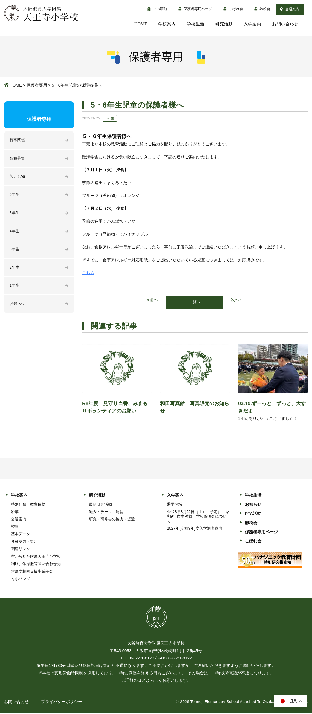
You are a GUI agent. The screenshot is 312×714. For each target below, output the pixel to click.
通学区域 (174, 504)
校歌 (15, 527)
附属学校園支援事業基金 (32, 571)
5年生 (15, 215)
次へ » (237, 300)
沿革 (15, 512)
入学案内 (252, 24)
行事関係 (18, 140)
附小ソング (20, 579)
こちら (88, 272)
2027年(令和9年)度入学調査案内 (194, 529)
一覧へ (194, 302)
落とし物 (18, 177)
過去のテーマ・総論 (106, 512)
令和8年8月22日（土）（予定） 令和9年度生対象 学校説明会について (198, 516)
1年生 (15, 289)
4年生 (15, 233)
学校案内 (167, 24)
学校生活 (195, 24)
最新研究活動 (100, 504)
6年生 (15, 196)
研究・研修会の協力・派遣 (112, 519)
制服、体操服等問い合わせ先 (36, 564)
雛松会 (262, 9)
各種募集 (18, 159)
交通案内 (289, 9)
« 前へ (152, 300)
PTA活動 (157, 9)
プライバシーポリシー (61, 702)
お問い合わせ (285, 24)
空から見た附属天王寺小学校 (36, 557)
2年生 (15, 270)
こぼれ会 (233, 9)
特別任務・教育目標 (28, 504)
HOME (140, 24)
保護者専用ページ (195, 9)
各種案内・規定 (24, 542)
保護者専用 (37, 85)
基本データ (20, 534)
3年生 (15, 252)
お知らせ (18, 308)
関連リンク (20, 549)
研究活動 (224, 24)
